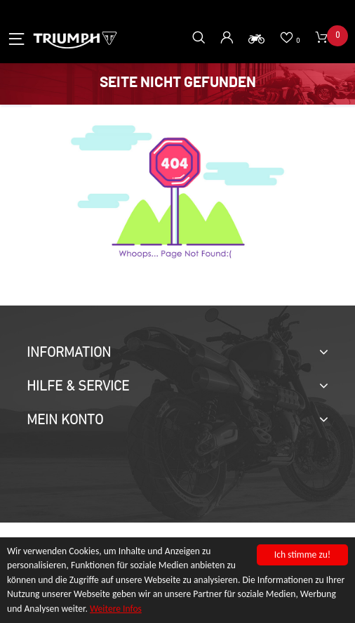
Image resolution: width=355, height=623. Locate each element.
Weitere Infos (116, 610)
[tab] (177, 353)
